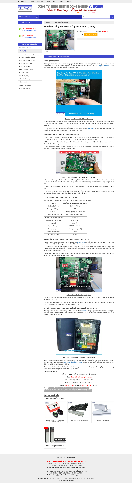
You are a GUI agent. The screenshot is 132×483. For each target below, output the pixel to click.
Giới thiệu (40, 1)
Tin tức (48, 1)
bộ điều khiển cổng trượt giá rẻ (81, 387)
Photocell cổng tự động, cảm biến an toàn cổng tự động (55, 420)
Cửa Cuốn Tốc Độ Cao (25, 85)
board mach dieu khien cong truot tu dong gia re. (80, 391)
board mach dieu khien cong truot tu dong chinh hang (56, 391)
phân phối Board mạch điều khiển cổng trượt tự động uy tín (57, 389)
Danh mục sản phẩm (29, 44)
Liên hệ (32, 1)
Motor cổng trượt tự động (26, 54)
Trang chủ (22, 1)
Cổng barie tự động (24, 88)
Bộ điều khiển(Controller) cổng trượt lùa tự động (69, 26)
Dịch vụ (69, 1)
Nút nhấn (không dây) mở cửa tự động (55, 445)
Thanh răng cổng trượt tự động (79, 420)
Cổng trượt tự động (24, 66)
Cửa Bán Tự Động (24, 75)
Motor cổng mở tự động (26, 69)
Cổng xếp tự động (24, 79)
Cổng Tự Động (30, 51)
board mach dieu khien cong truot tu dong (81, 389)
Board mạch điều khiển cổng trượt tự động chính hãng (60, 387)
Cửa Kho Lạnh (30, 82)
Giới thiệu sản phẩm (50, 56)
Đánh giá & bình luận (63, 56)
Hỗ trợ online (27, 22)
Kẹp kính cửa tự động (102, 420)
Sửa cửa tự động (24, 72)
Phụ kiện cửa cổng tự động (27, 57)
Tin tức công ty (58, 1)
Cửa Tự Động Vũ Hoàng (30, 47)
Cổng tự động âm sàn (25, 63)
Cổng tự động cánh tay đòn (27, 60)
